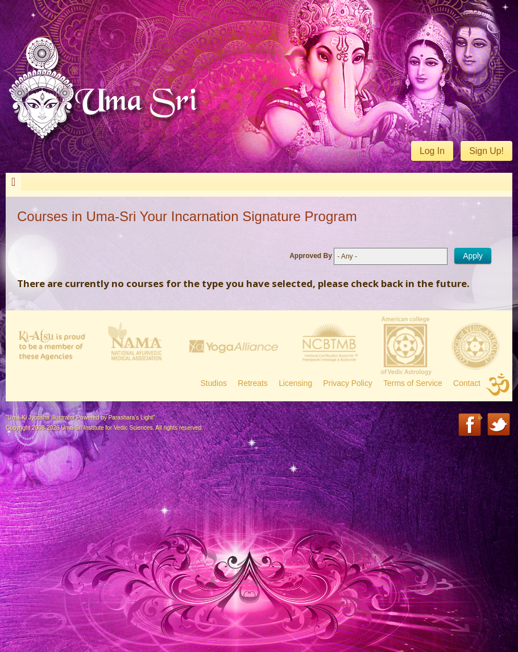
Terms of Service (412, 383)
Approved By (310, 256)
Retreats (253, 383)
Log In (432, 151)
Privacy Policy (347, 383)
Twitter (499, 425)
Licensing (295, 383)
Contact (466, 383)
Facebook (470, 425)
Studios (214, 383)
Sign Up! (486, 151)
